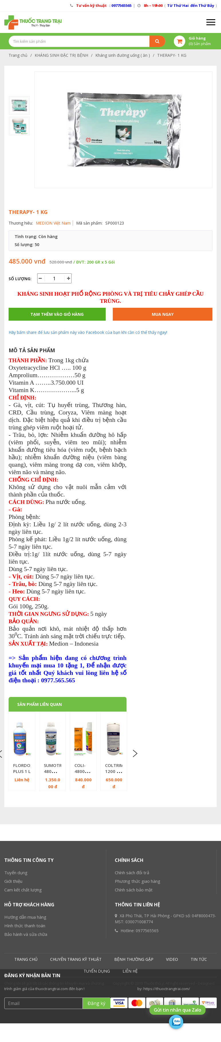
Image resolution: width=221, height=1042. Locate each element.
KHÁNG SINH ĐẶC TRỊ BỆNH (61, 55)
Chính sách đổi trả (132, 947)
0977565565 (147, 1005)
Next (135, 753)
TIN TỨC (199, 1033)
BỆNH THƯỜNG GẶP (133, 1033)
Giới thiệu (13, 955)
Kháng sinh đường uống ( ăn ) (122, 55)
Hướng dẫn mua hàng (25, 991)
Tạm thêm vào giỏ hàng (57, 314)
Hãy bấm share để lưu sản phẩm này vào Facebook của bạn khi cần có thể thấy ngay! (88, 332)
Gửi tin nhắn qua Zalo (177, 1010)
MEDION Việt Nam (53, 223)
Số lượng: (20, 278)
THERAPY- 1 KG (171, 55)
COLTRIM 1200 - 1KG (114, 771)
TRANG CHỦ (26, 1033)
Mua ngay (162, 314)
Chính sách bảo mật (134, 964)
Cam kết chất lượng (23, 964)
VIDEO (172, 1033)
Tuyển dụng (15, 947)
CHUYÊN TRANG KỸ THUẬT (76, 1033)
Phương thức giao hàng (137, 955)
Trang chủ (18, 55)
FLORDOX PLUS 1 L (23, 768)
